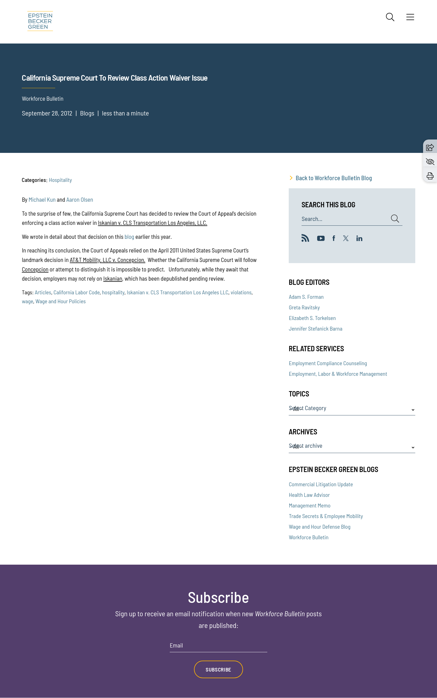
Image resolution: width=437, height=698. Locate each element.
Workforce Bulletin (308, 537)
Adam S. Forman (306, 296)
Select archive (305, 445)
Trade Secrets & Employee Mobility (326, 515)
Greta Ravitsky (304, 307)
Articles (43, 292)
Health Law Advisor (309, 494)
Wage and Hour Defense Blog (319, 526)
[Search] (390, 17)
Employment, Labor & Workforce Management (338, 373)
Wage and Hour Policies (60, 301)
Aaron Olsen (79, 199)
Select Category (307, 408)
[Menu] (410, 19)
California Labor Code (76, 292)
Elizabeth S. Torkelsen (312, 317)
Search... (312, 218)
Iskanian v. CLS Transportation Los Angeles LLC (177, 292)
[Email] (218, 647)
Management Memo (309, 505)
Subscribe (218, 669)
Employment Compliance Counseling (328, 363)
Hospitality (60, 179)
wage (27, 301)
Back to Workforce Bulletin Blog (334, 177)
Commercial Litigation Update (321, 484)
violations (241, 292)
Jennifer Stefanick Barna (315, 328)
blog (129, 236)
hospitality (113, 292)
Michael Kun (42, 199)
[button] (430, 146)
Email (176, 645)
